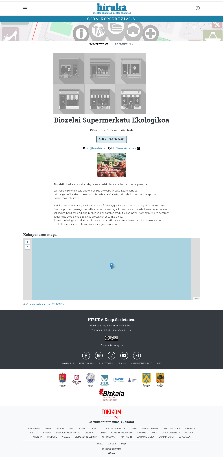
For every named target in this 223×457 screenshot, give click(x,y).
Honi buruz (68, 363)
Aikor (48, 428)
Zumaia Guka (166, 437)
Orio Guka (108, 437)
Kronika (37, 437)
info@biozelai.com (96, 148)
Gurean (112, 443)
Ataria (133, 428)
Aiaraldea (34, 428)
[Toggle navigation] (25, 8)
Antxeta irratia (115, 428)
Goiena (102, 432)
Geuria (89, 432)
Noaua (66, 437)
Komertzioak (98, 44)
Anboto (96, 428)
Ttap (123, 443)
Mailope (52, 437)
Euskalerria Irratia (68, 432)
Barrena (190, 428)
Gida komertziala (111, 18)
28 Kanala (184, 437)
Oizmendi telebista (86, 437)
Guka (154, 432)
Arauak (122, 363)
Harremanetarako (141, 363)
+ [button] (27, 242)
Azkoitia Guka (172, 428)
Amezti (83, 428)
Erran (47, 432)
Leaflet (196, 299)
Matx (100, 443)
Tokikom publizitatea (111, 449)
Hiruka (189, 432)
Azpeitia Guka (150, 428)
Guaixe (142, 432)
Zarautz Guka (145, 437)
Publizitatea (106, 363)
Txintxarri (126, 437)
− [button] (27, 247)
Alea (71, 428)
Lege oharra (86, 363)
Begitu (34, 432)
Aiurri (60, 428)
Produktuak (124, 44)
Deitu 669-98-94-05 (111, 139)
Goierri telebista (121, 432)
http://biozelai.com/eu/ (123, 148)
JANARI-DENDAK (56, 304)
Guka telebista (171, 432)
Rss (159, 363)
